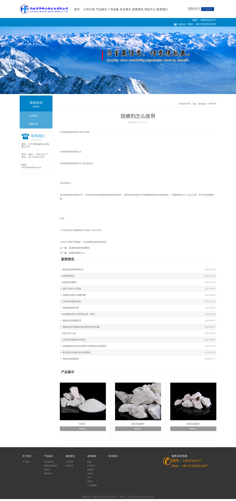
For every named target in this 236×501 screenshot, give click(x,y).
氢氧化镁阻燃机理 (72, 320)
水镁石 (82, 424)
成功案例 (91, 456)
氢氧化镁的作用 (71, 308)
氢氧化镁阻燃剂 (71, 359)
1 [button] (116, 90)
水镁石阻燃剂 (138, 424)
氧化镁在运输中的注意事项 (76, 352)
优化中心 (150, 9)
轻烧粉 (90, 469)
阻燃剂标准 (68, 276)
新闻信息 (202, 104)
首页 (77, 9)
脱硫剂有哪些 (70, 282)
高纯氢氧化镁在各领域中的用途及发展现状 (84, 346)
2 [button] (119, 90)
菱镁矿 (90, 481)
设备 (89, 462)
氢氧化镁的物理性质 (73, 269)
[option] (118, 60)
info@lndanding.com (31, 167)
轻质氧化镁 (49, 462)
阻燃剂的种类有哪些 (79, 248)
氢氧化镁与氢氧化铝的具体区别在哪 (81, 327)
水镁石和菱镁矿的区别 (74, 339)
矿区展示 (125, 9)
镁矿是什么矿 (70, 333)
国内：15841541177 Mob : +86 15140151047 (202, 22)
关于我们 (26, 456)
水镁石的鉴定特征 (72, 301)
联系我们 (162, 9)
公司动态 (33, 115)
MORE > (83, 429)
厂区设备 (113, 9)
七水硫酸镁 (92, 485)
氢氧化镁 (48, 473)
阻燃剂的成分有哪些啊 (74, 295)
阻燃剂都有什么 (77, 253)
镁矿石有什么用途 (72, 288)
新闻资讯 (137, 9)
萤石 (89, 477)
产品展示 (101, 9)
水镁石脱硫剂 (193, 424)
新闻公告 (33, 124)
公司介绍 (89, 9)
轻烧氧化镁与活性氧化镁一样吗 (79, 314)
